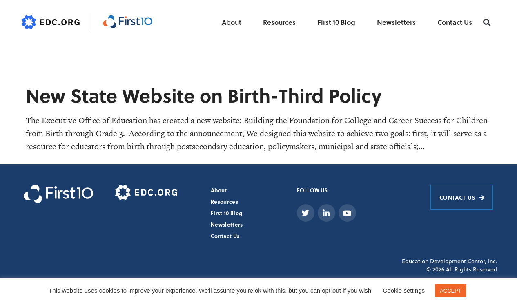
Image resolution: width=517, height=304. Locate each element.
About (231, 22)
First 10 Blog (336, 22)
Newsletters (396, 22)
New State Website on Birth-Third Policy (203, 95)
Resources (279, 22)
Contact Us (454, 22)
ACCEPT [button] (450, 291)
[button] (487, 22)
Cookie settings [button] (404, 290)
